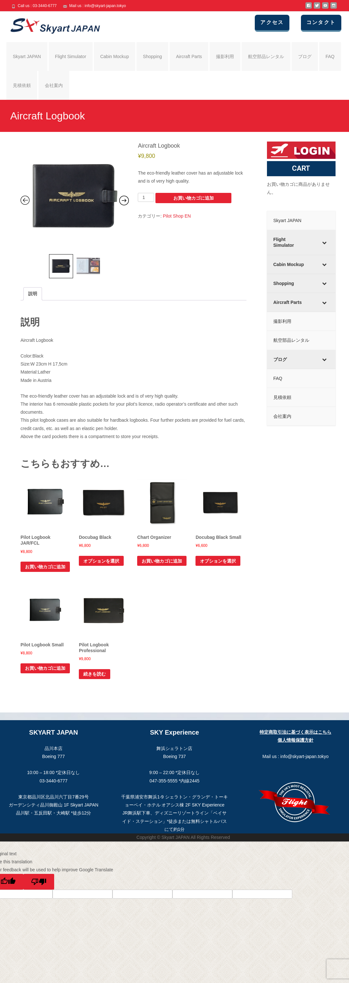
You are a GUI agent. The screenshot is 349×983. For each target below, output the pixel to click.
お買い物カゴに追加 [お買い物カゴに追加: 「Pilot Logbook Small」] (45, 668)
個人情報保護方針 (295, 740)
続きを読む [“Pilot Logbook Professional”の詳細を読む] (94, 674)
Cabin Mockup (114, 56)
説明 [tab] (32, 293)
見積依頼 (22, 85)
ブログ (305, 56)
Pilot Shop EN (177, 216)
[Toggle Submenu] (324, 242)
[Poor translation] (38, 882)
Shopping (152, 56)
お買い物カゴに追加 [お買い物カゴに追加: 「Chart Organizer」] (162, 561)
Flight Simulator (70, 56)
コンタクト (325, 22)
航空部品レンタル (266, 56)
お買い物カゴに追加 (193, 198)
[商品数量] (146, 197)
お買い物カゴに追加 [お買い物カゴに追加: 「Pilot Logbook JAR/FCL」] (45, 566)
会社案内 (54, 85)
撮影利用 (225, 56)
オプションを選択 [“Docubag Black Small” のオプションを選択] (218, 561)
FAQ (330, 56)
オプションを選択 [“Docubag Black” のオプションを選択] (101, 561)
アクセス (280, 22)
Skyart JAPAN (27, 56)
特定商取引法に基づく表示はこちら (295, 732)
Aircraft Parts (189, 56)
